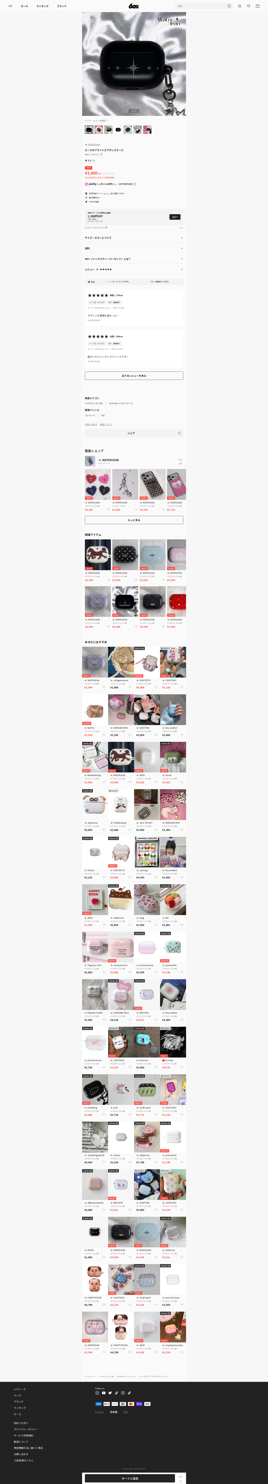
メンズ (17, 1395)
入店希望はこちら (23, 1460)
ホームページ (90, 1376)
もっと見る (134, 520)
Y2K (103, 415)
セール (24, 6)
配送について (106, 424)
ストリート (90, 415)
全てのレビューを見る (134, 375)
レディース (20, 1389)
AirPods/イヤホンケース (121, 403)
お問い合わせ (91, 424)
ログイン (107, 193)
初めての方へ (21, 1423)
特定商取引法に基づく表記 (28, 1448)
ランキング (42, 6)
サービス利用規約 (23, 1435)
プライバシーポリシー (26, 1429)
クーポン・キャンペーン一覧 (96, 227)
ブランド (62, 6)
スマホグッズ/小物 (93, 403)
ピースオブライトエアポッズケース (153, 1376)
